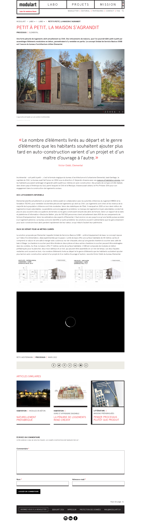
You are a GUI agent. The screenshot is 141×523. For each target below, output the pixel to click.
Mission (108, 4)
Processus (22, 32)
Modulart (21, 21)
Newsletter (73, 11)
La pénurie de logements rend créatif (70, 418)
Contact (110, 11)
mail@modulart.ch (112, 510)
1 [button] (103, 111)
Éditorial (85, 11)
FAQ (118, 11)
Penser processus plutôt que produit (106, 418)
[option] (70, 79)
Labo (53, 4)
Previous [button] (119, 112)
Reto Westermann (25, 357)
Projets (80, 4)
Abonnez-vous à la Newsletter (33, 509)
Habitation (22, 411)
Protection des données (90, 510)
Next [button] (122, 112)
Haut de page (115, 502)
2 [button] (105, 111)
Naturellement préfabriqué (26, 418)
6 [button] (114, 111)
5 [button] (112, 111)
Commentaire (23, 449)
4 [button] (110, 111)
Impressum (71, 510)
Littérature (99, 411)
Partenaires (98, 11)
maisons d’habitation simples (108, 180)
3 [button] (107, 111)
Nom (19, 479)
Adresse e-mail (79, 479)
